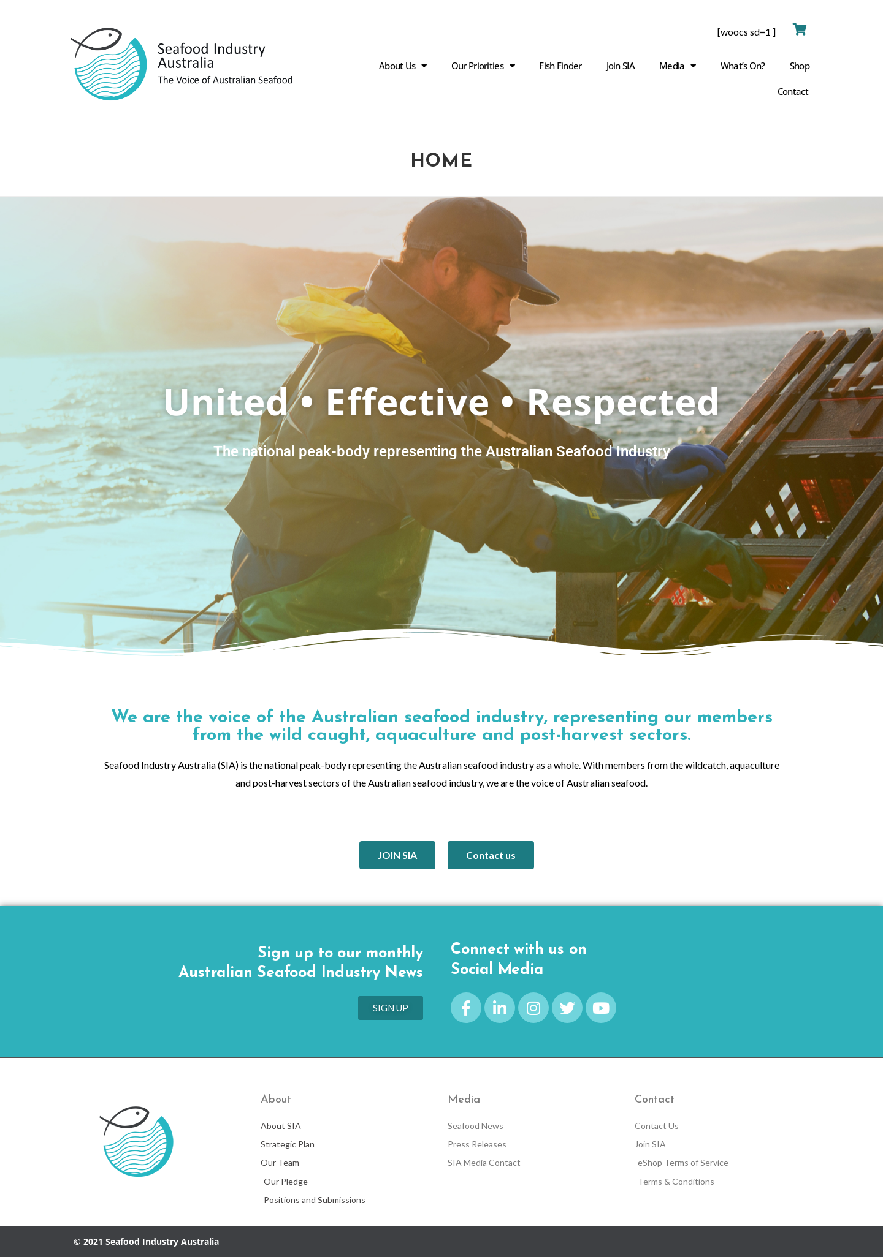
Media (677, 66)
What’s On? (743, 65)
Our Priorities (483, 66)
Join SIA (620, 65)
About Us (403, 66)
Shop (799, 65)
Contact (793, 91)
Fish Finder (560, 65)
